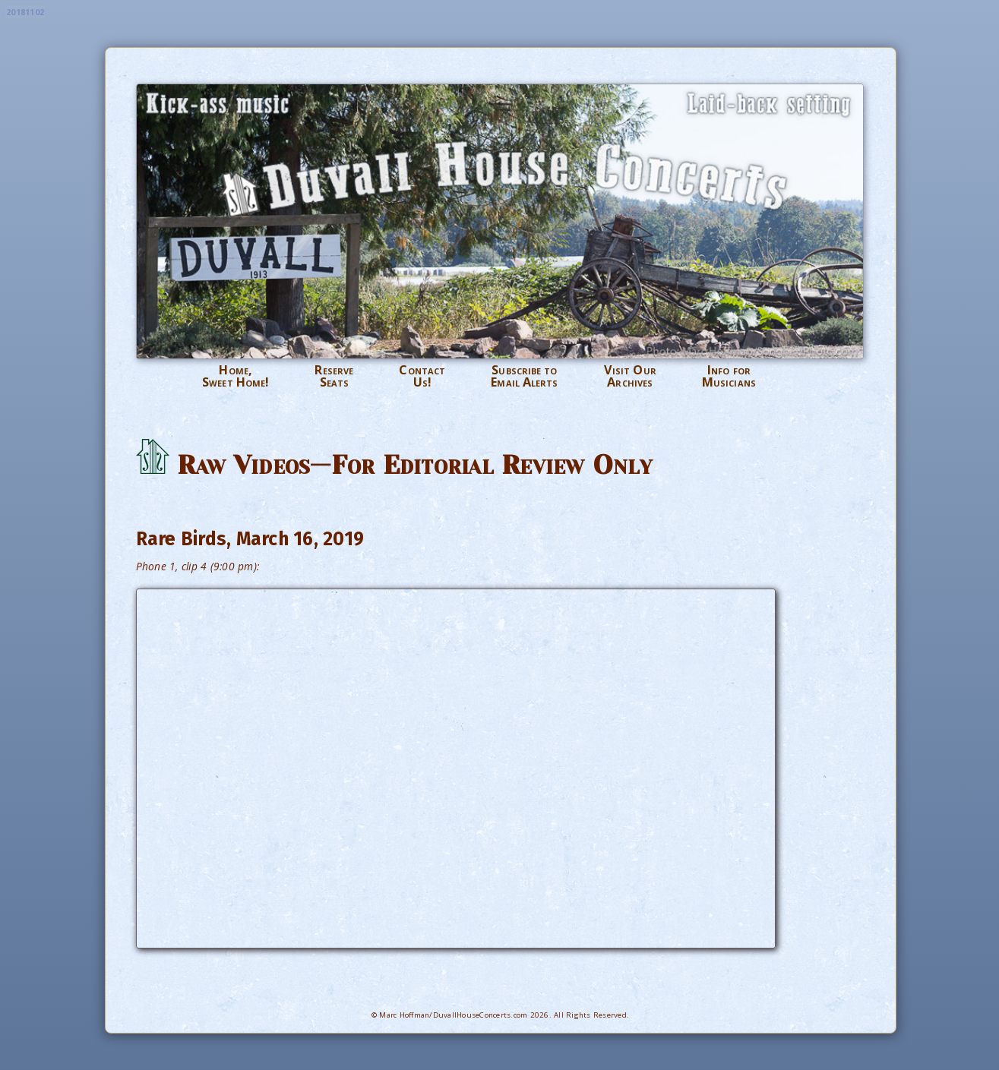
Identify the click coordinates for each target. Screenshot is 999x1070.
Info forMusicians (729, 376)
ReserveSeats (334, 376)
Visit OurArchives (630, 376)
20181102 (25, 11)
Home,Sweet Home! (235, 376)
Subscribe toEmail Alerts (524, 376)
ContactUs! (422, 376)
